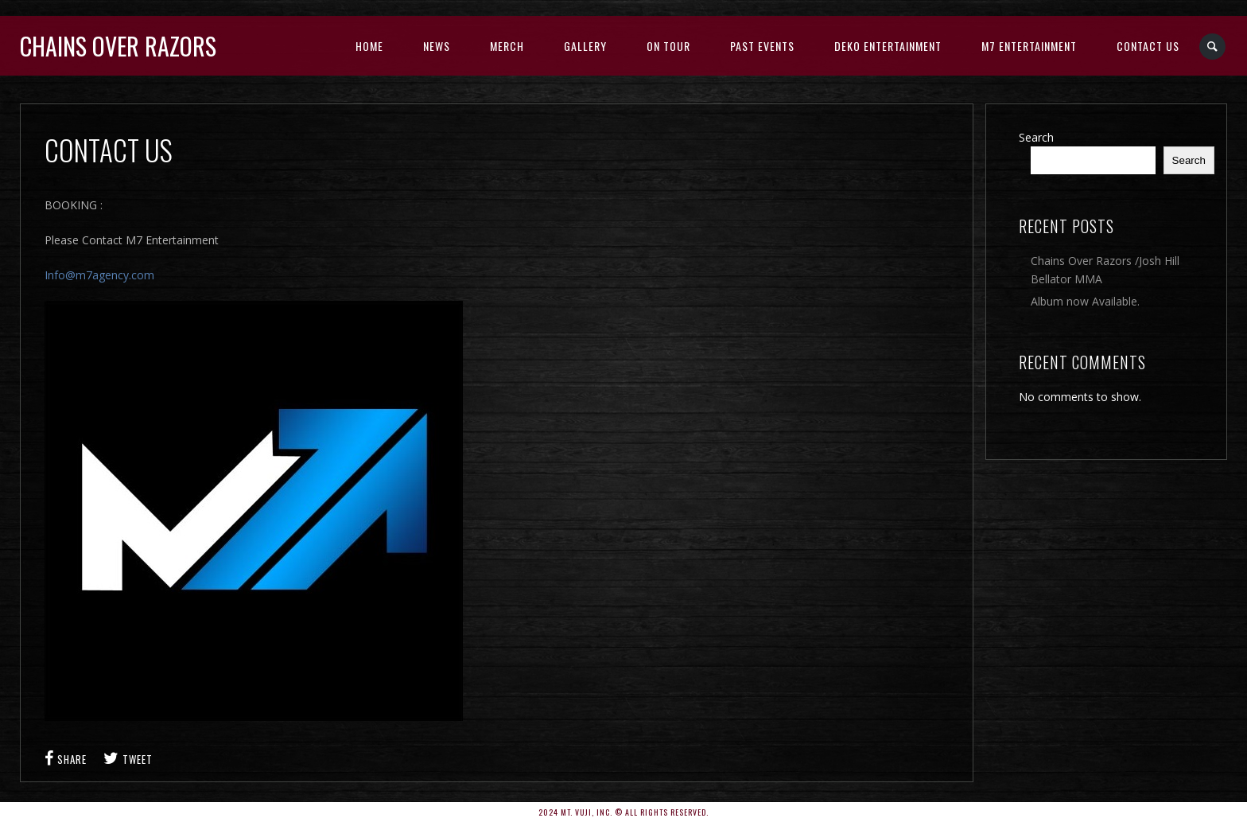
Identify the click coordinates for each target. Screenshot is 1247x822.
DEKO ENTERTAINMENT (888, 45)
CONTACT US (1148, 45)
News (436, 45)
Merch (507, 45)
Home (369, 45)
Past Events (762, 45)
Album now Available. (1085, 301)
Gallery (585, 45)
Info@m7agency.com (99, 274)
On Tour (668, 45)
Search (1036, 137)
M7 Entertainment (1029, 45)
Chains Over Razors (118, 46)
